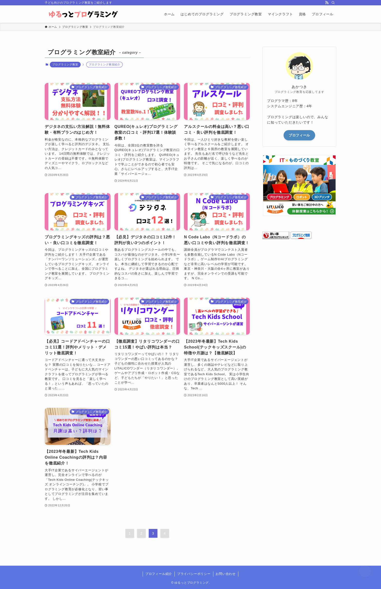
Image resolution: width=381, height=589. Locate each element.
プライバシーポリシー (194, 574)
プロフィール (299, 135)
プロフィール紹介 (158, 574)
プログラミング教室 (65, 64)
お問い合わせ (226, 574)
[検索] (333, 2)
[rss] (327, 2)
